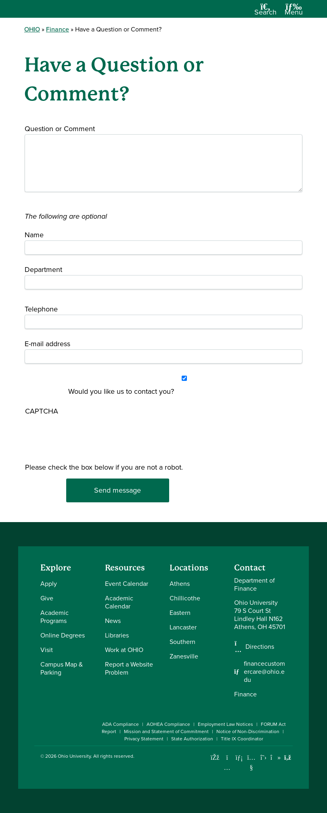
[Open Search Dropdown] (265, 12)
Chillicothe (185, 598)
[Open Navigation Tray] (294, 12)
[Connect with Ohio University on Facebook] (215, 757)
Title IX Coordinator (242, 738)
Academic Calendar (119, 602)
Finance (57, 29)
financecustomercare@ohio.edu (264, 672)
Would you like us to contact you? (121, 391)
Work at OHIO (124, 649)
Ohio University (74, 756)
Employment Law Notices (225, 724)
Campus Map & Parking (61, 668)
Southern (182, 641)
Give (46, 598)
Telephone (41, 309)
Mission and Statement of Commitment (166, 731)
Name (34, 235)
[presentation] (58, 457)
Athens (180, 583)
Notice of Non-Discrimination (247, 731)
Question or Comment (60, 128)
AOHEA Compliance (168, 724)
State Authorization (192, 738)
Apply (48, 583)
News (113, 620)
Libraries (117, 635)
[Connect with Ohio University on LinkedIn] (239, 757)
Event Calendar (126, 583)
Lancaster (183, 627)
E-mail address (47, 344)
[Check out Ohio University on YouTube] (251, 763)
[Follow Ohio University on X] (263, 757)
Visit (46, 649)
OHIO (32, 29)
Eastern (180, 612)
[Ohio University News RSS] (288, 757)
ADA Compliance (120, 724)
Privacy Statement (144, 738)
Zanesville (184, 656)
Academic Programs (54, 616)
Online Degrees (62, 635)
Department (43, 269)
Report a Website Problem (129, 668)
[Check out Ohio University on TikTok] (275, 757)
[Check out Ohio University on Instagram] (227, 768)
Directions (259, 647)
